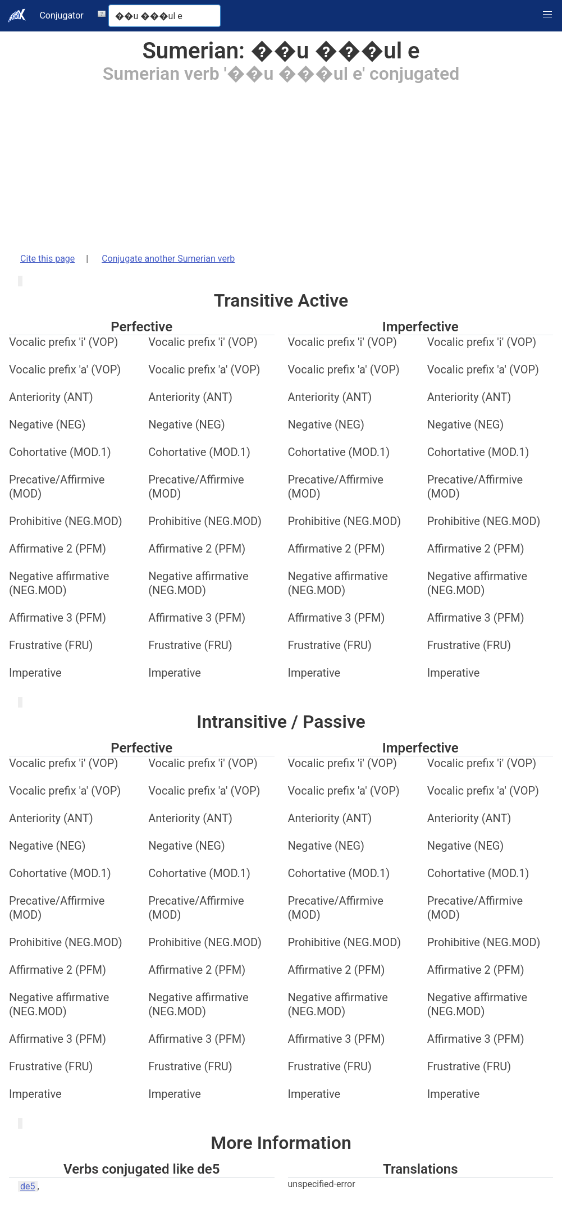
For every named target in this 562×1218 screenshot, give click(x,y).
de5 (27, 1186)
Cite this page (47, 258)
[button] (547, 14)
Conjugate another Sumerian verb (168, 258)
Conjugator (61, 15)
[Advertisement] (281, 162)
